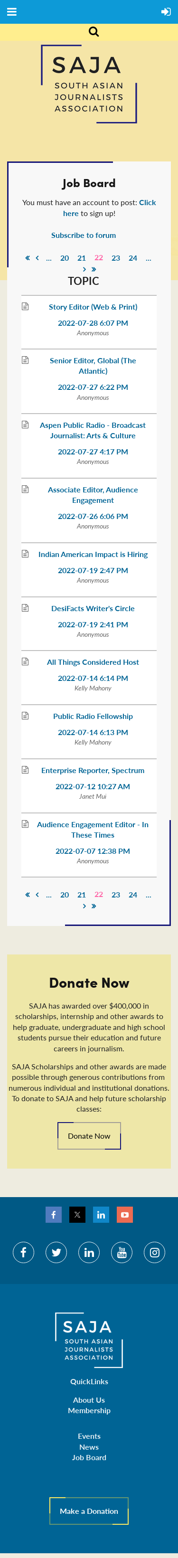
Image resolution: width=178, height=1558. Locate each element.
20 (64, 257)
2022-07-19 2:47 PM (93, 570)
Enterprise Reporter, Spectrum (92, 769)
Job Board (89, 1457)
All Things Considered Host (93, 661)
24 (133, 257)
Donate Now (89, 1135)
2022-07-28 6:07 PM (93, 322)
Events (89, 1435)
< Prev (37, 258)
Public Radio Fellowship (93, 715)
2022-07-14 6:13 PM (93, 732)
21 (81, 257)
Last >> (94, 269)
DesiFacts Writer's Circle (93, 608)
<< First (27, 258)
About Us (89, 1399)
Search (88, 32)
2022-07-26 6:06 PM (93, 515)
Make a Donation (89, 1510)
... (49, 257)
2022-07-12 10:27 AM (93, 786)
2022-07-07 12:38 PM (93, 850)
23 (116, 257)
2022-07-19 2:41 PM (93, 624)
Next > (84, 269)
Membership (89, 1410)
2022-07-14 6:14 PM (93, 677)
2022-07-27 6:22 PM (93, 386)
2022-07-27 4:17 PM (93, 451)
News (89, 1446)
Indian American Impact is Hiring (93, 553)
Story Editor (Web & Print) (93, 306)
